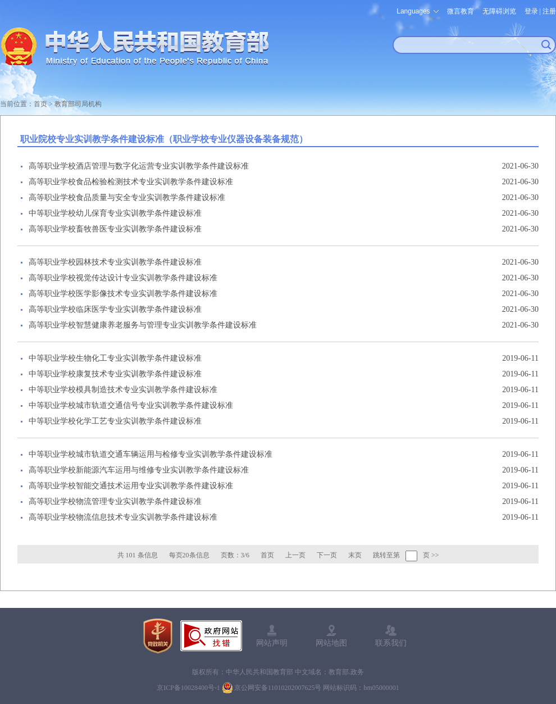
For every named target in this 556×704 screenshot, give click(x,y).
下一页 (327, 555)
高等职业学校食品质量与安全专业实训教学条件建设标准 (127, 197)
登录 (531, 11)
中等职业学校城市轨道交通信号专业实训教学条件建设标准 (131, 405)
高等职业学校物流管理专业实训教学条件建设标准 (115, 501)
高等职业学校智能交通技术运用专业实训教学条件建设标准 (131, 486)
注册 (549, 11)
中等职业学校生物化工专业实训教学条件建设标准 (115, 358)
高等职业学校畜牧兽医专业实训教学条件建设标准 (115, 229)
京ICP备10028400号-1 (188, 688)
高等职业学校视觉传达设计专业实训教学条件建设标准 (123, 278)
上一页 (295, 555)
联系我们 (391, 642)
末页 (355, 555)
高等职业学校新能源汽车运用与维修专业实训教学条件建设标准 (139, 470)
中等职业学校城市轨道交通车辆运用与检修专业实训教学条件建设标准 (150, 454)
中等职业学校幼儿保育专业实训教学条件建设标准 (115, 213)
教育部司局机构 (78, 104)
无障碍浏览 (499, 11)
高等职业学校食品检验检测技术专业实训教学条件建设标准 (131, 182)
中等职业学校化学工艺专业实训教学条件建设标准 (115, 421)
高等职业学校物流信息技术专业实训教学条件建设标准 (123, 517)
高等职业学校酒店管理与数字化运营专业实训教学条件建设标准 (139, 166)
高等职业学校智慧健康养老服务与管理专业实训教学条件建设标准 (143, 325)
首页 (40, 104)
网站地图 (331, 642)
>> (435, 555)
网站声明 (272, 642)
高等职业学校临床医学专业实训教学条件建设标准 (115, 309)
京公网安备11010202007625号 (278, 688)
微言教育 (460, 11)
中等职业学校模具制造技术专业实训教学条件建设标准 (123, 389)
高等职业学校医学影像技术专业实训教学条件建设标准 (123, 293)
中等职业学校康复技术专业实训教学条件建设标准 (115, 374)
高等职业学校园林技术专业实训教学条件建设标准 (115, 262)
